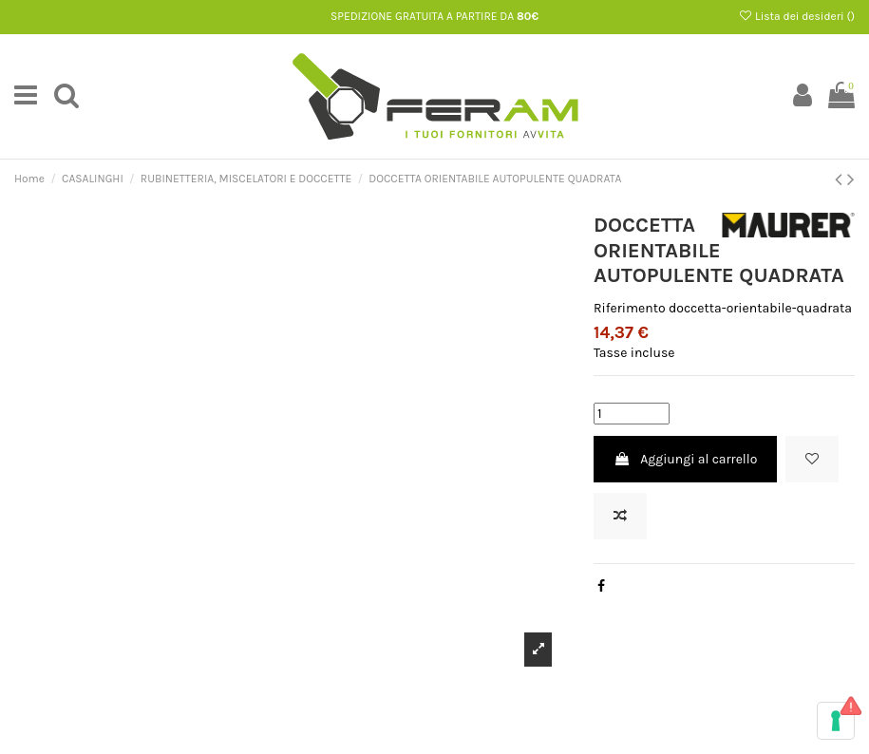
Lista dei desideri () (796, 16)
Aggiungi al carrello (685, 459)
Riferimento (630, 308)
